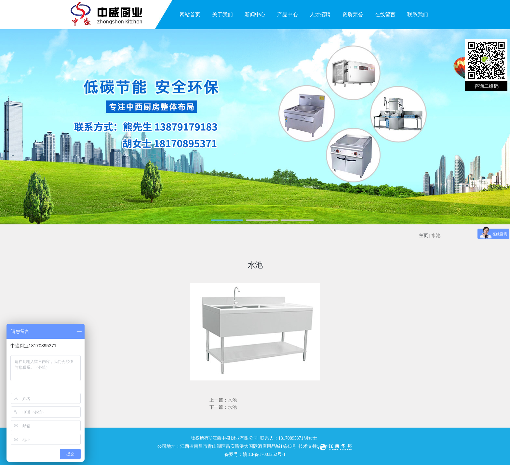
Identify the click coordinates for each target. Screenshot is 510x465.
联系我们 (417, 14)
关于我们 (222, 14)
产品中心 (287, 14)
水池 (435, 235)
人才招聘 (320, 14)
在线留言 (385, 14)
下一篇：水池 (223, 407)
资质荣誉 (352, 14)
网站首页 (190, 14)
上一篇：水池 (223, 400)
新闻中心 (255, 14)
